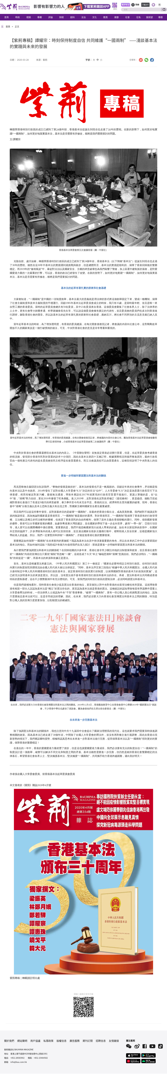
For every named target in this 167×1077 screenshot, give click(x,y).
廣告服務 (75, 1040)
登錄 (137, 5)
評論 (50, 17)
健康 (116, 17)
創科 (72, 17)
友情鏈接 (114, 1040)
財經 (61, 17)
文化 (94, 17)
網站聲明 (22, 1040)
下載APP (145, 4)
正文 (17, 26)
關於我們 (9, 1040)
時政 (17, 17)
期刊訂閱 (88, 1040)
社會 (127, 17)
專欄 (39, 17)
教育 (105, 17)
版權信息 (62, 1040)
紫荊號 (149, 17)
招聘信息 (101, 1040)
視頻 (28, 17)
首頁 (6, 17)
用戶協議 (35, 1040)
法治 (83, 17)
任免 (138, 17)
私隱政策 (48, 1040)
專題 (160, 17)
